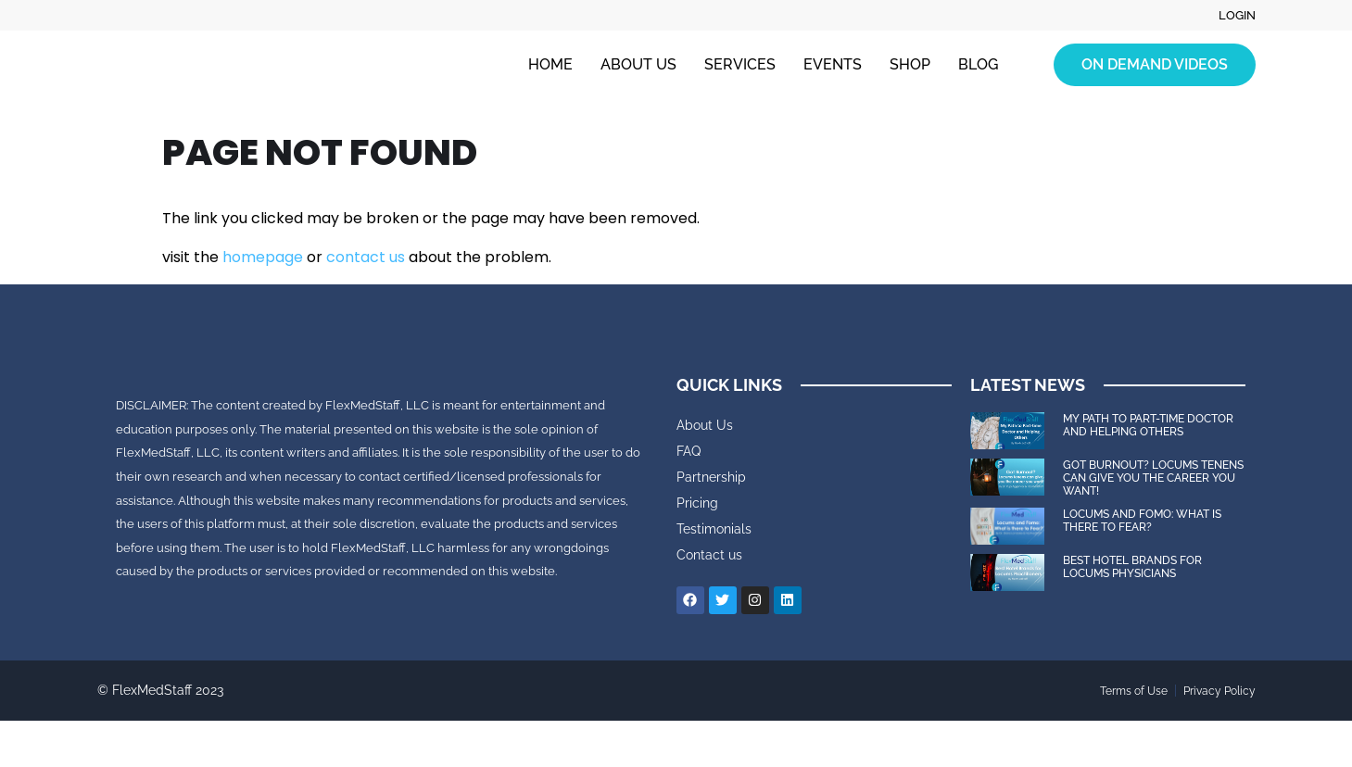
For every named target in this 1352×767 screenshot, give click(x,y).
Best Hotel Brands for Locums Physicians (1132, 567)
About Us (638, 65)
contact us (365, 257)
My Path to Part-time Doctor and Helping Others (1148, 425)
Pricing (697, 503)
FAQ (688, 451)
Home (550, 65)
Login (1236, 15)
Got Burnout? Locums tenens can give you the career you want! (1153, 478)
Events (832, 65)
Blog (978, 65)
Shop (910, 65)
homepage (262, 257)
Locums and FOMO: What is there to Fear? (1142, 521)
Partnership (711, 477)
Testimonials (714, 529)
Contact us (709, 554)
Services (740, 65)
